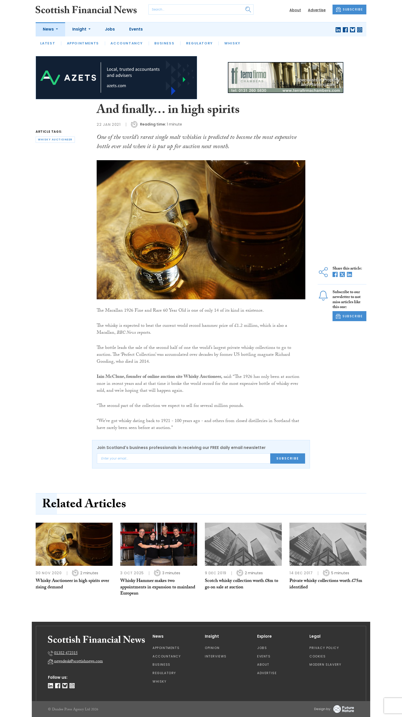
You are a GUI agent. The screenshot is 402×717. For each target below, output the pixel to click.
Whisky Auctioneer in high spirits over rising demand (72, 584)
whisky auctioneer (55, 139)
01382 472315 (66, 653)
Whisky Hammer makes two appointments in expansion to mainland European (157, 587)
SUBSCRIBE (349, 9)
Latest (47, 43)
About (295, 10)
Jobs (110, 29)
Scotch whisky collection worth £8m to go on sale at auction (241, 584)
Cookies (317, 656)
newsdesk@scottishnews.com (78, 661)
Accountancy (126, 43)
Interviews (216, 656)
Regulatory (199, 43)
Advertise (317, 10)
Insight (79, 29)
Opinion (212, 648)
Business (164, 43)
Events (136, 29)
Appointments (83, 43)
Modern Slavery (325, 664)
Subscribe (287, 458)
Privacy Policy (324, 648)
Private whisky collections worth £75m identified (325, 584)
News (49, 29)
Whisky (232, 43)
